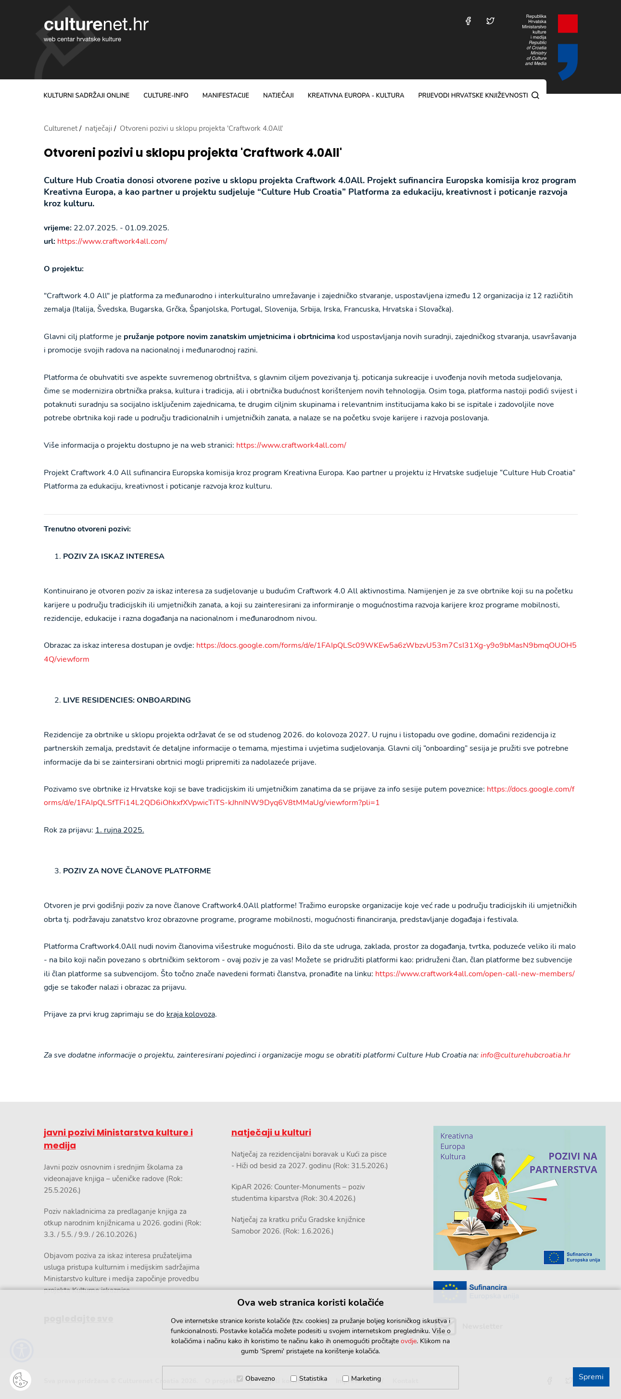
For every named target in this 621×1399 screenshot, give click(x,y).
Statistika (313, 1378)
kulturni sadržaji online (87, 95)
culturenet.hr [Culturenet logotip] (96, 29)
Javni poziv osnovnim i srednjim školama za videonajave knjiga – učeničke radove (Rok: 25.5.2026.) (113, 1178)
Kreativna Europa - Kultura (356, 95)
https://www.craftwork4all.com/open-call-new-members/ (475, 974)
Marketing (366, 1378)
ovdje (409, 1341)
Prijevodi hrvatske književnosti (473, 95)
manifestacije (226, 95)
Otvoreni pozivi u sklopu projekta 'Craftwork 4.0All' (193, 153)
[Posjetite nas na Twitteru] (490, 21)
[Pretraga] (535, 95)
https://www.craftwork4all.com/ (112, 241)
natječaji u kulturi (271, 1132)
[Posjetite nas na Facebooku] (468, 21)
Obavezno (260, 1378)
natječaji (278, 95)
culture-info (166, 95)
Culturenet (60, 128)
